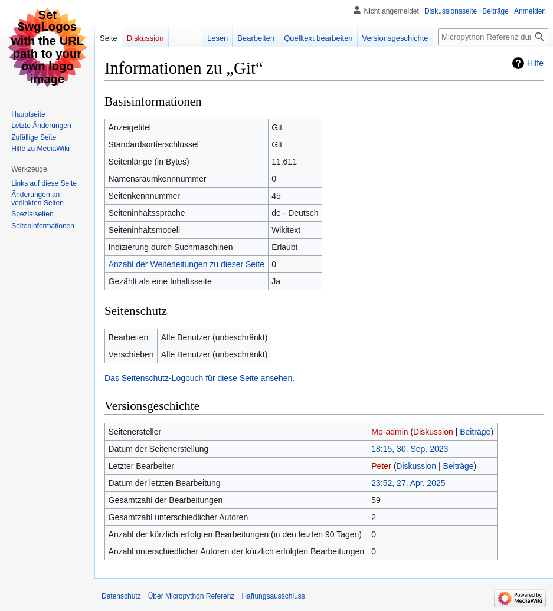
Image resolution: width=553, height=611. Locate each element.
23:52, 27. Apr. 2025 (408, 483)
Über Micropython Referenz (191, 596)
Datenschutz (121, 596)
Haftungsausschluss (273, 596)
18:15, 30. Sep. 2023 (409, 449)
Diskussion (433, 431)
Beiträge (475, 431)
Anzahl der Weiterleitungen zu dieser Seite (186, 264)
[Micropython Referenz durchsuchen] (493, 36)
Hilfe (535, 63)
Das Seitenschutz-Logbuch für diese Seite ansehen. (199, 378)
